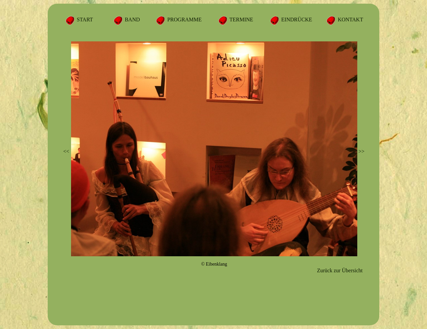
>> (361, 151)
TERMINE (240, 19)
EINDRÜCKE (296, 19)
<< (66, 151)
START (84, 19)
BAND (131, 19)
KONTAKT (349, 19)
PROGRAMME (183, 19)
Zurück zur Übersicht (340, 270)
